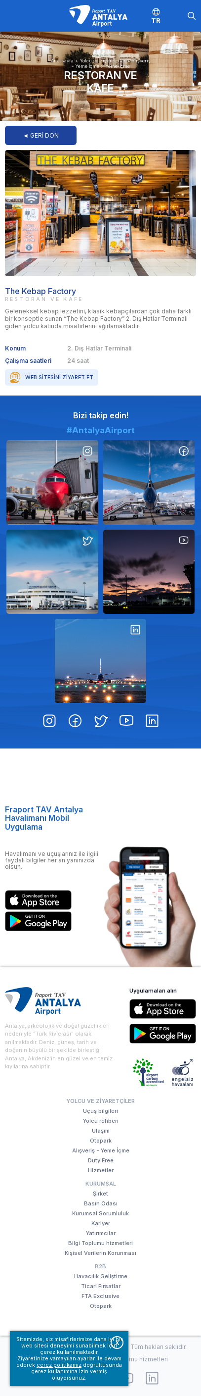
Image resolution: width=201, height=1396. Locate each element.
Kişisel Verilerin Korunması (100, 1252)
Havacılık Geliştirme (100, 1276)
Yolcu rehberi (101, 1120)
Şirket (100, 1193)
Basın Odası (101, 1203)
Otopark (101, 1140)
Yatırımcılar (101, 1233)
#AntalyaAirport (101, 473)
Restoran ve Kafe (100, 82)
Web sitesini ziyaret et (59, 377)
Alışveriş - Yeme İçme (100, 1150)
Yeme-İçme (117, 66)
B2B (100, 1266)
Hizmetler (101, 1170)
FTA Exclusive (100, 1296)
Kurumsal (100, 1183)
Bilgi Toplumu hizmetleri (100, 1243)
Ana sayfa (62, 60)
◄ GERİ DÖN (41, 135)
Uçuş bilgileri (100, 1110)
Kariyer (100, 1223)
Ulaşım (101, 1130)
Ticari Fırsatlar (101, 1286)
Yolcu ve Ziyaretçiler (102, 60)
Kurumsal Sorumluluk (100, 1213)
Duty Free (101, 1160)
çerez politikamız (59, 1365)
